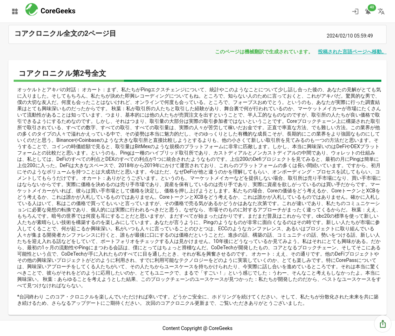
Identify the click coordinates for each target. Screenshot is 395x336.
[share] (383, 324)
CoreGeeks (58, 11)
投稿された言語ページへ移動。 (352, 51)
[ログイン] (355, 11)
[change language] (381, 11)
